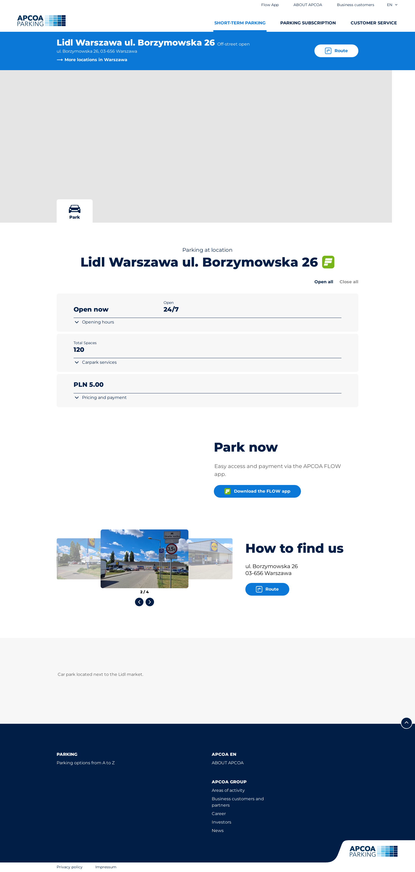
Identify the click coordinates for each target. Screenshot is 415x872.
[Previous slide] (139, 602)
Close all (349, 281)
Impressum (105, 867)
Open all (323, 281)
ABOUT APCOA (227, 762)
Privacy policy (70, 867)
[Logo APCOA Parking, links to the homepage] (41, 21)
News (218, 830)
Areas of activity (228, 790)
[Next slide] (150, 602)
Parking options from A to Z (86, 762)
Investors (221, 822)
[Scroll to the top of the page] (406, 723)
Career (219, 813)
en (392, 4)
